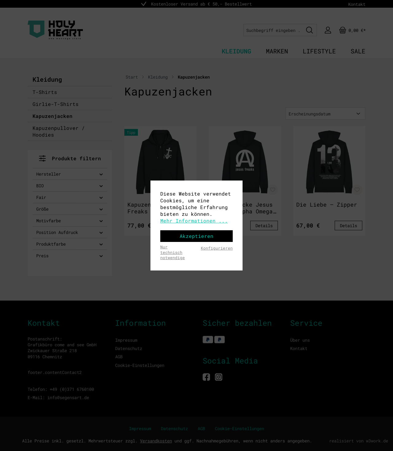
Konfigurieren (217, 248)
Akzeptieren (196, 236)
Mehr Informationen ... (194, 220)
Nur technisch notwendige (172, 252)
